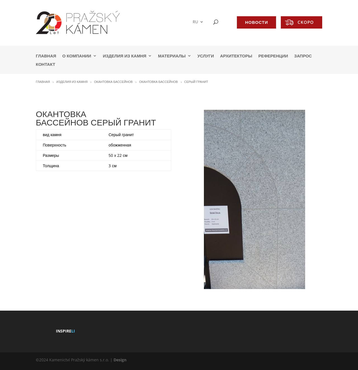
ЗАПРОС (303, 56)
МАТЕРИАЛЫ (172, 56)
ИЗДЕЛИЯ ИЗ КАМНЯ (124, 56)
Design (120, 359)
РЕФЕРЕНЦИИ (273, 56)
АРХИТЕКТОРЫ (236, 56)
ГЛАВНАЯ (46, 56)
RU (195, 22)
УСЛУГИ (205, 56)
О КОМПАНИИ (76, 56)
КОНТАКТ (45, 64)
